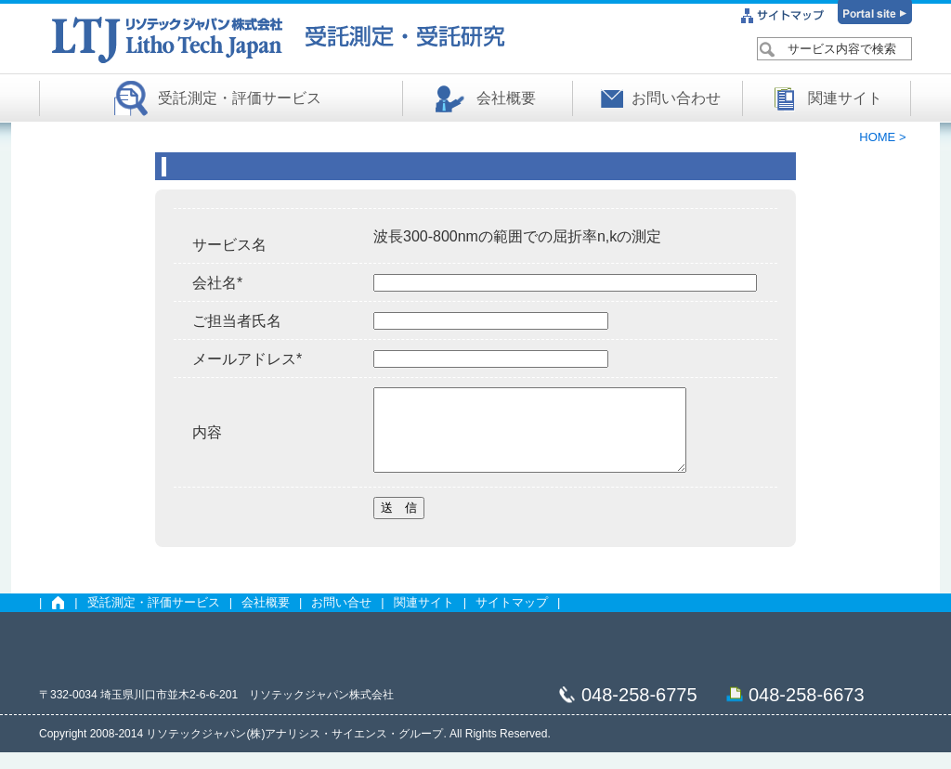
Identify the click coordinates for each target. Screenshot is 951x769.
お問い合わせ (676, 98)
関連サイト (845, 98)
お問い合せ (341, 619)
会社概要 (506, 98)
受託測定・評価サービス (239, 98)
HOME (879, 137)
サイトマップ (512, 619)
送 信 (399, 524)
